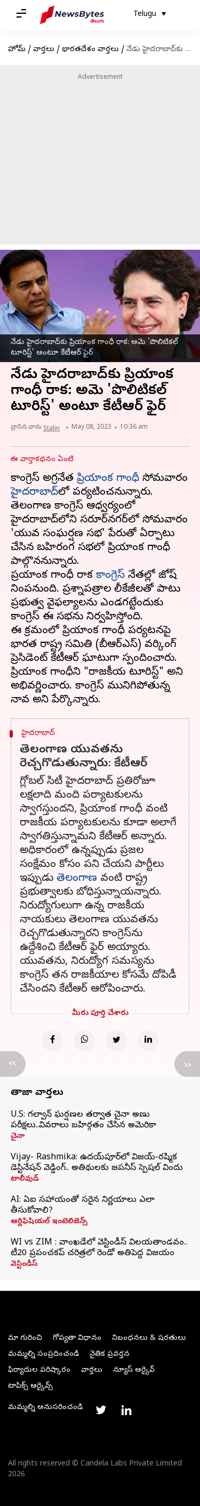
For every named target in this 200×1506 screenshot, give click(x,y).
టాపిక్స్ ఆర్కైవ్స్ (30, 1386)
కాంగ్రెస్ (110, 576)
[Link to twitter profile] (101, 1410)
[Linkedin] (148, 1040)
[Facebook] (52, 1040)
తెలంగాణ (77, 879)
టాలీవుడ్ (25, 1179)
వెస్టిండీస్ (24, 1265)
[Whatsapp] (84, 1040)
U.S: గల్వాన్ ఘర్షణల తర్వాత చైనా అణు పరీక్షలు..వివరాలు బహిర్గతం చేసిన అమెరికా (83, 1120)
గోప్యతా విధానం (77, 1338)
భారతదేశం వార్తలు (90, 50)
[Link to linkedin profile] (126, 1410)
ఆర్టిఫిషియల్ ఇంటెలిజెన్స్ (49, 1222)
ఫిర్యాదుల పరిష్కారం (39, 1370)
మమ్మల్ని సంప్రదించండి (43, 1354)
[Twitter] (116, 1040)
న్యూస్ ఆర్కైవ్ (134, 1370)
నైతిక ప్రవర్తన (110, 1354)
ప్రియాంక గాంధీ (108, 479)
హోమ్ (17, 50)
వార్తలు (43, 50)
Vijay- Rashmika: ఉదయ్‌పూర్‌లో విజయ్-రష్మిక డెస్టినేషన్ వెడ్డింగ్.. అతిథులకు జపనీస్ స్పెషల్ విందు (97, 1163)
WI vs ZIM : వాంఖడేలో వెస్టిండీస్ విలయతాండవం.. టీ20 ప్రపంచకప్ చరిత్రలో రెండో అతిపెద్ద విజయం (99, 1248)
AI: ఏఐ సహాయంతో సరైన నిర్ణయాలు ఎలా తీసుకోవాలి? (83, 1205)
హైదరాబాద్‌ (34, 493)
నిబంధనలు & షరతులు (149, 1338)
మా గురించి (25, 1338)
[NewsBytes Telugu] (72, 15)
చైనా (18, 1137)
